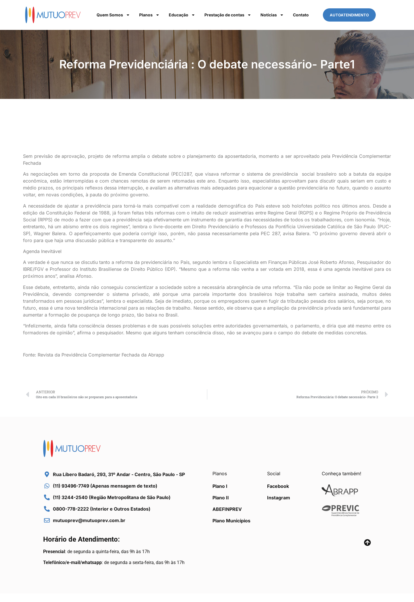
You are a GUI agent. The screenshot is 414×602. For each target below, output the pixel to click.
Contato (301, 14)
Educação (182, 15)
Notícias (272, 15)
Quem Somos (113, 15)
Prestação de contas (227, 15)
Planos (149, 15)
